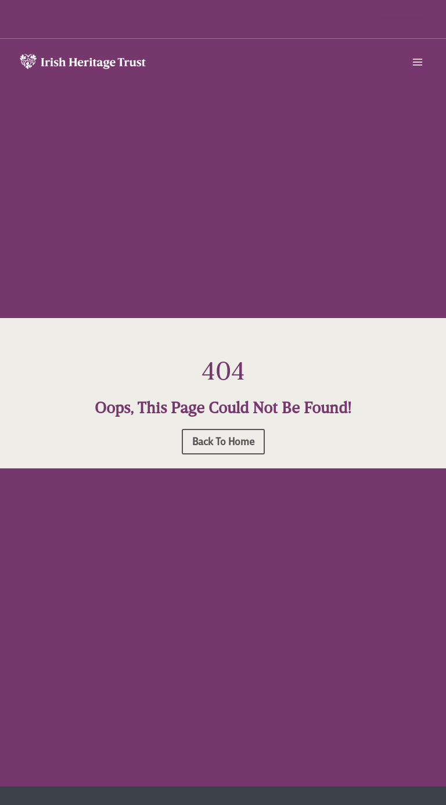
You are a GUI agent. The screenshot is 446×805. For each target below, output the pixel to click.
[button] (403, 20)
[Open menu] (417, 62)
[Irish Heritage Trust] (84, 63)
